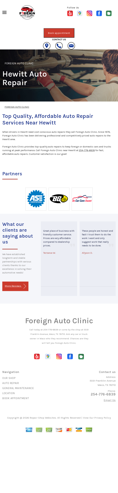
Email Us (110, 400)
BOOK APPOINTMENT (15, 398)
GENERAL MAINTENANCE (18, 388)
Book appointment (59, 33)
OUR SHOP (9, 378)
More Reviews (15, 286)
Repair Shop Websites (43, 417)
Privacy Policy (102, 417)
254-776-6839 (87, 150)
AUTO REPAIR (10, 383)
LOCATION (8, 393)
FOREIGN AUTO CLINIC (19, 63)
